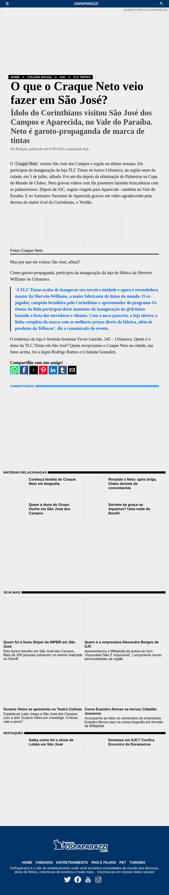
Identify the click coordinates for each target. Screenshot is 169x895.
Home (14, 77)
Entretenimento (72, 862)
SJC (63, 77)
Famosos (44, 862)
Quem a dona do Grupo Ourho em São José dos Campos (49, 509)
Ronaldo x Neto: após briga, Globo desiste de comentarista (132, 483)
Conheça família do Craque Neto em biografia (52, 481)
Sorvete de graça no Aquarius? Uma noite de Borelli (129, 509)
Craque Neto (26, 163)
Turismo (137, 862)
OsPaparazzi (86, 4)
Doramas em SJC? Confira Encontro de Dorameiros (131, 742)
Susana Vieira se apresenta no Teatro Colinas (42, 709)
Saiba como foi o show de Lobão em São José (51, 742)
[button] (9, 4)
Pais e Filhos (103, 862)
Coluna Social (39, 77)
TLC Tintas (82, 77)
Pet (122, 862)
